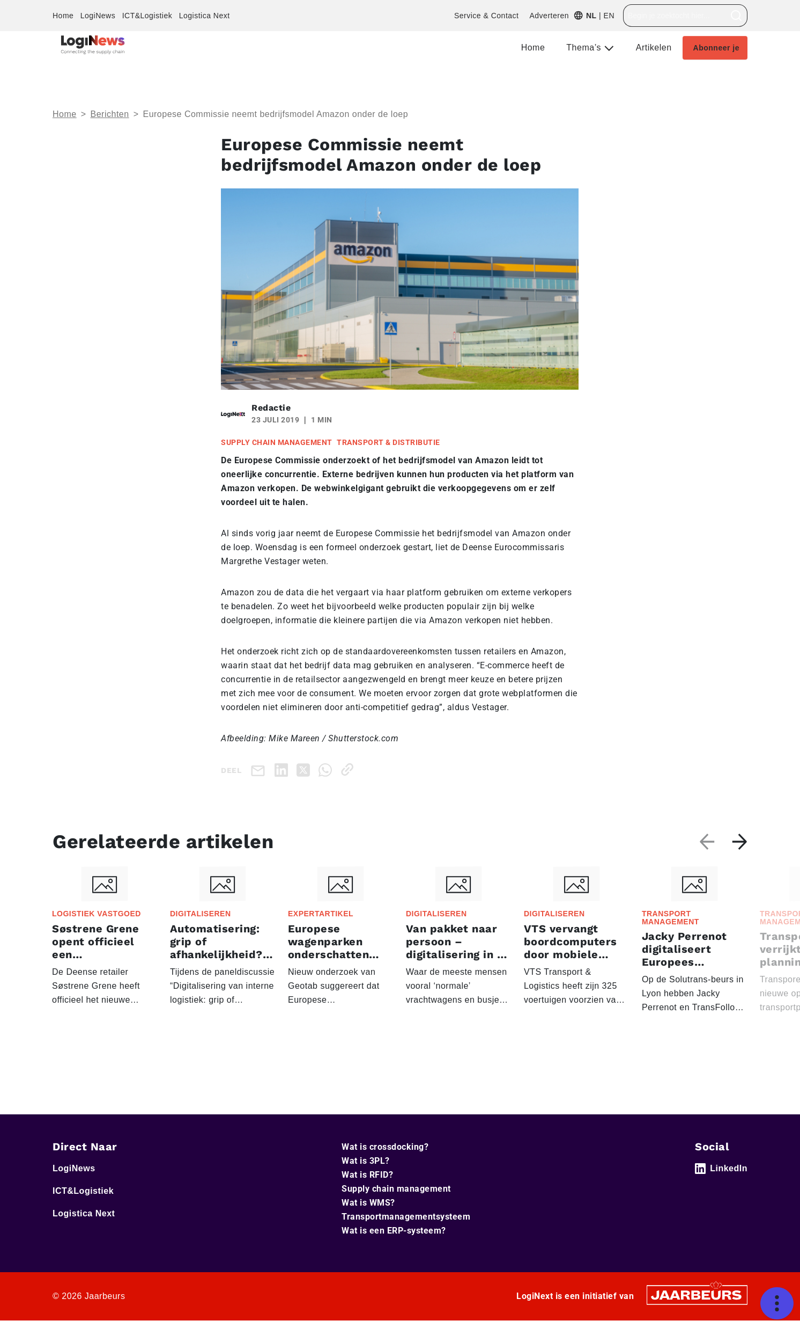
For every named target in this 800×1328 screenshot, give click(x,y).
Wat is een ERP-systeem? (394, 1230)
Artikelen (654, 47)
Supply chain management (396, 1189)
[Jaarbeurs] (697, 1294)
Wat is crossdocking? (385, 1147)
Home (63, 15)
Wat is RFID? (367, 1175)
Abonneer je (716, 47)
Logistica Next (204, 15)
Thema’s (585, 47)
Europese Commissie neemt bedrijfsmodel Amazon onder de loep (275, 114)
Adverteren (548, 15)
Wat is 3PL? (366, 1161)
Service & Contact (486, 15)
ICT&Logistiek (147, 15)
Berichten (110, 114)
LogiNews (97, 15)
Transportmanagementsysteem (406, 1217)
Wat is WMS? (368, 1203)
